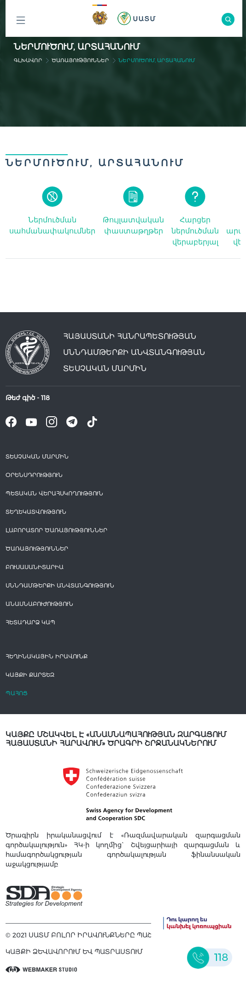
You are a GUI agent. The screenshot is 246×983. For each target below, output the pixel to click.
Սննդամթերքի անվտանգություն (60, 585)
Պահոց (17, 693)
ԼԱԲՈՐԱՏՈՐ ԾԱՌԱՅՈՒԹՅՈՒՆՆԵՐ (56, 530)
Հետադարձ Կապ (30, 622)
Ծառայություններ (80, 60)
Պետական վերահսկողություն (54, 493)
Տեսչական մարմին (37, 456)
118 (45, 398)
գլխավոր (28, 60)
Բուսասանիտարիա (35, 567)
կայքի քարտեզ (30, 674)
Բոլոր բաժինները (21, 23)
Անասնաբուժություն (39, 603)
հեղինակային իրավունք (47, 656)
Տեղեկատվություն (36, 511)
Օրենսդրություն (34, 474)
